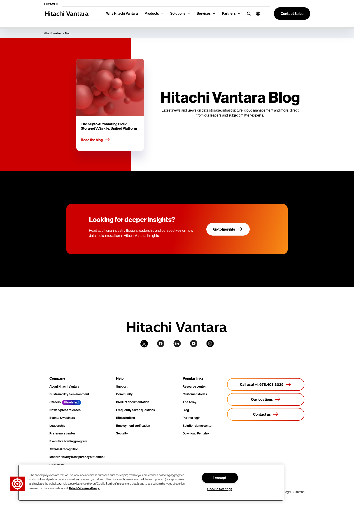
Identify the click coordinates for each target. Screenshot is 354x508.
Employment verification (133, 426)
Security (122, 433)
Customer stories (195, 394)
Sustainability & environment (69, 394)
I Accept (219, 478)
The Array (189, 402)
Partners (229, 13)
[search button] (248, 13)
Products (151, 13)
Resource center (194, 387)
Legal (287, 492)
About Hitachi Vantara (64, 387)
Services (204, 13)
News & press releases (65, 410)
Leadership (57, 426)
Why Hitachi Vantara (122, 13)
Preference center (62, 433)
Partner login (191, 418)
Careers (55, 402)
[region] (151, 483)
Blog (186, 410)
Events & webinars (62, 418)
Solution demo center (198, 426)
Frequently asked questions (135, 410)
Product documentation (132, 402)
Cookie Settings (219, 489)
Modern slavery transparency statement (77, 457)
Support (122, 387)
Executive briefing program (68, 441)
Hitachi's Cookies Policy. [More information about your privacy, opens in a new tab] (84, 488)
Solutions (177, 13)
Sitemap (299, 492)
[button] (256, 13)
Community (124, 394)
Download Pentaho (196, 433)
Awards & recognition (64, 449)
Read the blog (95, 140)
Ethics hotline (125, 418)
